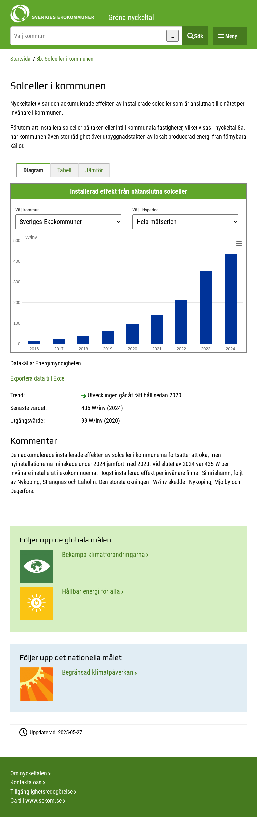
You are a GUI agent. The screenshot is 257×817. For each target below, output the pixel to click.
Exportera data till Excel (38, 378)
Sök (198, 36)
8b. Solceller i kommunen (64, 58)
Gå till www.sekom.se (36, 800)
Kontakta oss (25, 782)
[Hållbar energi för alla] (128, 603)
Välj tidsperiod (145, 209)
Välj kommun (27, 209)
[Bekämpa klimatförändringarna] (128, 566)
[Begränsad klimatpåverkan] (128, 684)
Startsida (20, 58)
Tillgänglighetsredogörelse (41, 791)
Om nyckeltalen (28, 773)
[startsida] (128, 13)
